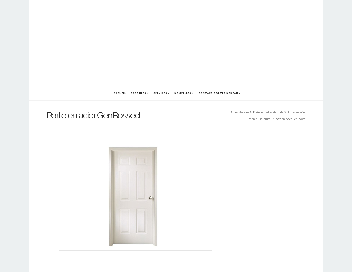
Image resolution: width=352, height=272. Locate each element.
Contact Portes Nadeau (218, 93)
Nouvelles (182, 93)
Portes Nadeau (239, 112)
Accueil (120, 93)
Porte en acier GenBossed (290, 119)
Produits (138, 93)
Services (160, 93)
